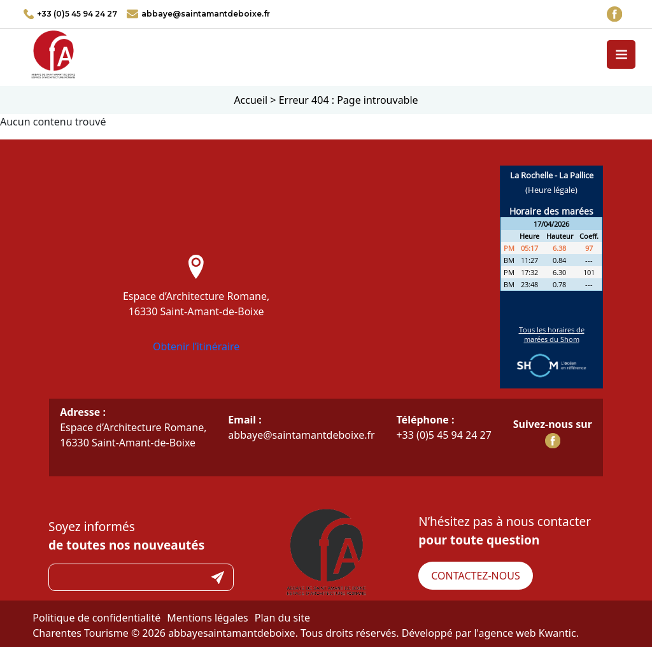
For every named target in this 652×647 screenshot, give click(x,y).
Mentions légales (207, 618)
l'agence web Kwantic (525, 633)
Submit (217, 577)
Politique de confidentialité (96, 618)
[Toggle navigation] (621, 54)
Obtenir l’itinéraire (196, 346)
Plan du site (282, 618)
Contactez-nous (475, 576)
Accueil (250, 100)
